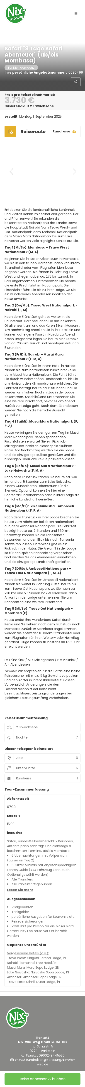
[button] (11, 171)
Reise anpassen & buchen (43, 1079)
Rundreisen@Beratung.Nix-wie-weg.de (50, 1062)
